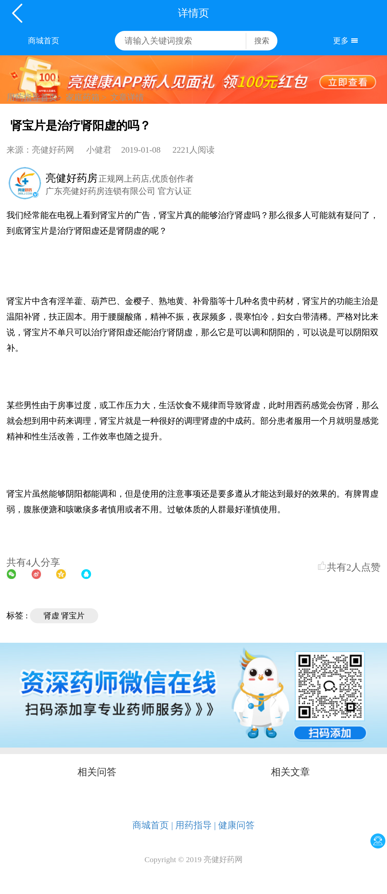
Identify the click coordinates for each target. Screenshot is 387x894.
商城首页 (43, 40)
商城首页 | (152, 825)
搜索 (261, 41)
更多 (341, 40)
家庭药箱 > (86, 97)
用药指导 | (195, 825)
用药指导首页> (34, 97)
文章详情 (127, 97)
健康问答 (236, 825)
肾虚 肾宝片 (64, 616)
